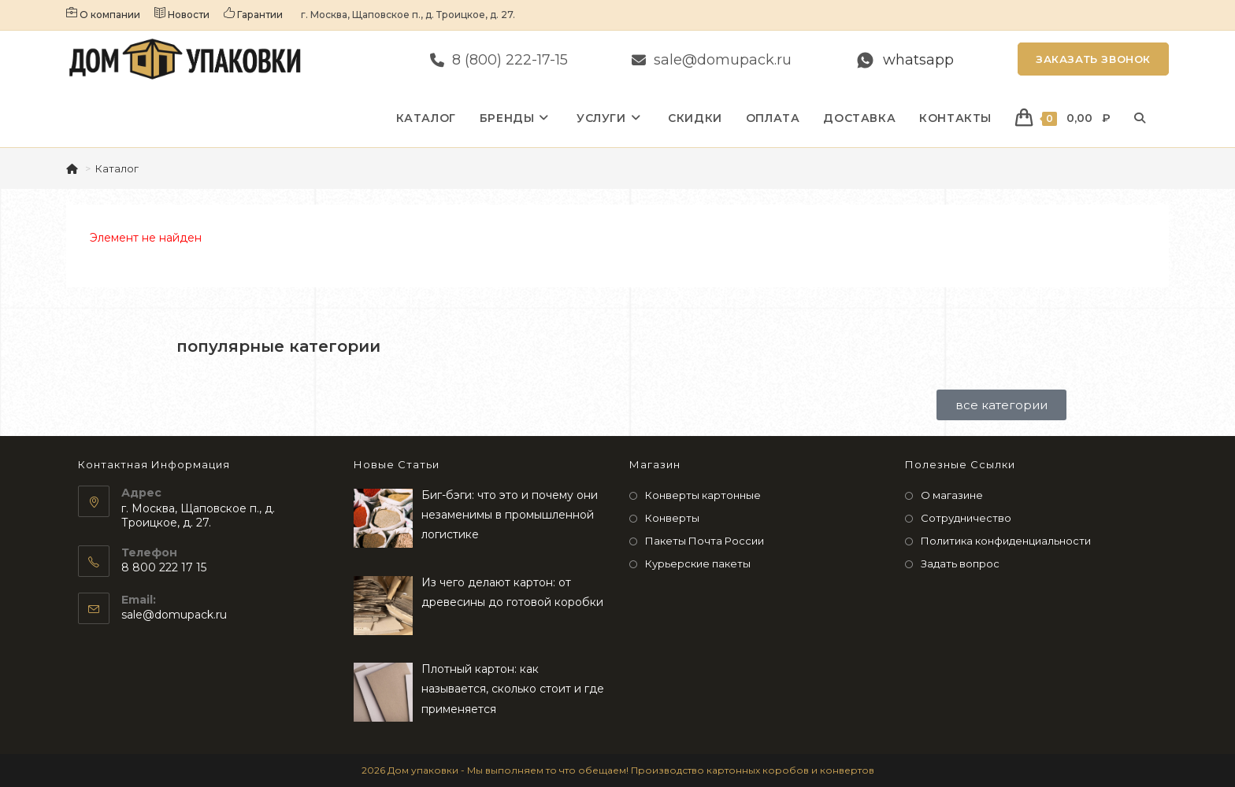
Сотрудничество (966, 518)
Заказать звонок (1093, 59)
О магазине (952, 495)
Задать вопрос (960, 563)
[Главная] (73, 168)
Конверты (672, 518)
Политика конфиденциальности (1006, 540)
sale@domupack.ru (174, 615)
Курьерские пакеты (698, 563)
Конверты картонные (703, 495)
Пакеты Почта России (704, 540)
